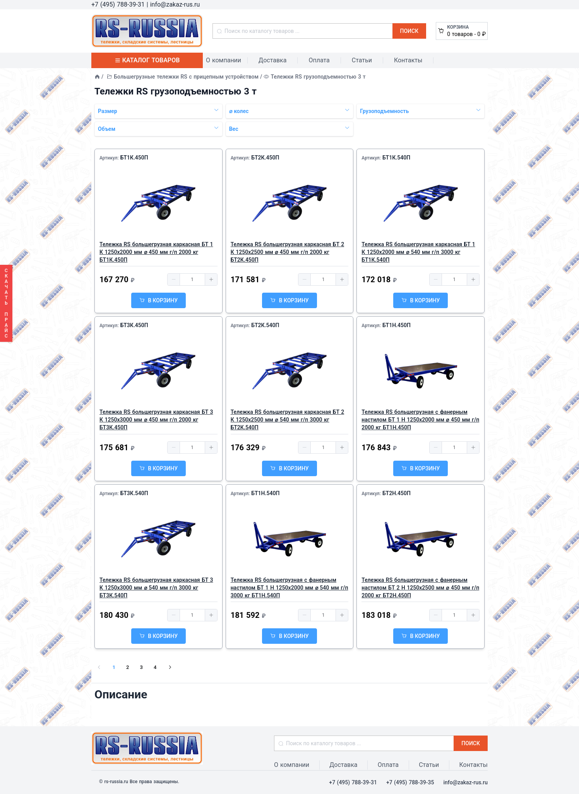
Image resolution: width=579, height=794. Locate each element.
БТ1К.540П (396, 157)
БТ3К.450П (134, 325)
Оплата (318, 60)
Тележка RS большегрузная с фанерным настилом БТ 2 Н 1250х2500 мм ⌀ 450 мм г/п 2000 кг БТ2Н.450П (420, 588)
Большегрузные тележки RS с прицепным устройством (186, 77)
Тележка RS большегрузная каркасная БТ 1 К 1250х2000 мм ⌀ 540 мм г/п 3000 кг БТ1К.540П (418, 252)
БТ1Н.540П (265, 493)
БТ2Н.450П (396, 493)
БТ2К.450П (265, 157)
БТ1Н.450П (396, 325)
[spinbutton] (192, 279)
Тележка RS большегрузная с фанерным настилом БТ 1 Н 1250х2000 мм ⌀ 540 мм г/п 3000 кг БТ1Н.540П (289, 588)
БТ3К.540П (134, 493)
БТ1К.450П (134, 157)
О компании (223, 60)
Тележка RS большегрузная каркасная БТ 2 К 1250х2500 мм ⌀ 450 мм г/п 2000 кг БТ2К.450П (287, 252)
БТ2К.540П (265, 325)
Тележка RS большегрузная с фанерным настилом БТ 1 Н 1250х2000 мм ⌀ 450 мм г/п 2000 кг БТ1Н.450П (420, 419)
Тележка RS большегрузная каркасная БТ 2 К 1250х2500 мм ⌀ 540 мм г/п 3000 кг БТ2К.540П (287, 419)
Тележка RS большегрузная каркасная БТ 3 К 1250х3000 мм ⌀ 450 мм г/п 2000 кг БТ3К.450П (156, 419)
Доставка (272, 60)
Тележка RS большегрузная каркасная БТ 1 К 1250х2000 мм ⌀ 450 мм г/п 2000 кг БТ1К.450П (156, 252)
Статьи (362, 60)
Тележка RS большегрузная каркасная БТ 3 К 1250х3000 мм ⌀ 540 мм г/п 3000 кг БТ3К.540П (156, 588)
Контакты (408, 60)
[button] (174, 279)
